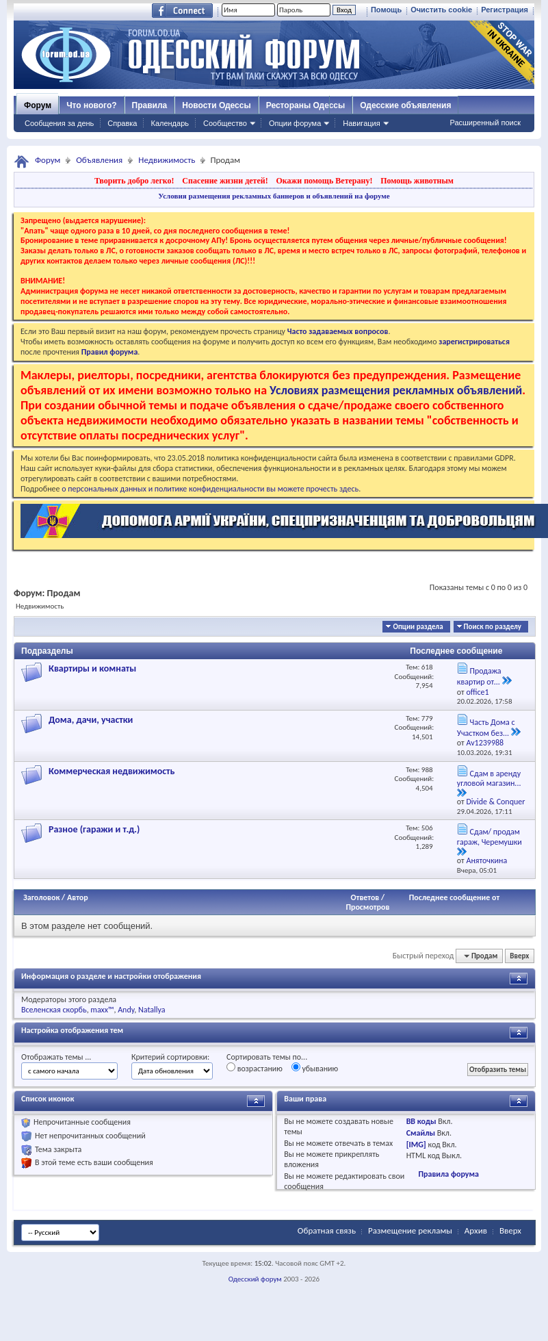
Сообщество (225, 123)
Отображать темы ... (56, 1057)
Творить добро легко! (134, 181)
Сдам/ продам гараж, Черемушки (489, 837)
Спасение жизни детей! (225, 181)
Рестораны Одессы (305, 105)
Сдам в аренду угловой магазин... (489, 779)
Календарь (170, 123)
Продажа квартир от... (479, 676)
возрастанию (254, 1067)
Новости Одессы (216, 105)
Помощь (386, 9)
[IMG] (416, 1144)
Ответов (365, 897)
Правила (150, 105)
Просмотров (367, 907)
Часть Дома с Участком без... (486, 727)
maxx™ (102, 1009)
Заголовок (41, 897)
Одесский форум (255, 1279)
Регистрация (504, 9)
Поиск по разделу (492, 626)
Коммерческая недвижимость (112, 771)
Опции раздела (418, 626)
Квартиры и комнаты (92, 668)
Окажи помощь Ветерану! (324, 181)
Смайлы (420, 1133)
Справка (122, 123)
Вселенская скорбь (54, 1009)
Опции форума (295, 123)
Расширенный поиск (485, 122)
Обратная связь (327, 1230)
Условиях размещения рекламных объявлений (396, 390)
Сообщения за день (59, 123)
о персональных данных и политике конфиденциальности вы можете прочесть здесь (210, 489)
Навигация (361, 123)
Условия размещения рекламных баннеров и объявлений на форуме (273, 196)
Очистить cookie (441, 9)
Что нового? (91, 105)
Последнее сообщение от (454, 897)
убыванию (315, 1067)
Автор (77, 897)
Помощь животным (417, 181)
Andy (126, 1009)
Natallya (152, 1009)
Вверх (519, 956)
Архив (476, 1230)
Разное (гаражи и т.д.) (94, 829)
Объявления (99, 160)
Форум (37, 105)
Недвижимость (166, 160)
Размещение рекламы (410, 1230)
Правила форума (448, 1174)
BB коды (421, 1121)
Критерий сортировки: (170, 1057)
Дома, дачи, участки (91, 720)
